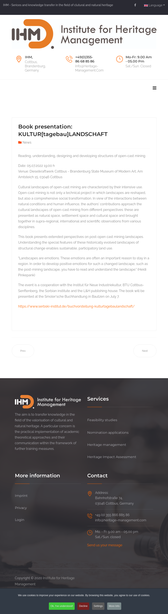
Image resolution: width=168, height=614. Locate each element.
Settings (98, 606)
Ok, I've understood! (62, 606)
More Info (114, 606)
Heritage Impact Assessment (111, 457)
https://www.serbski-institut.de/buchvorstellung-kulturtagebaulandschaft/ (76, 306)
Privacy (21, 508)
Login (19, 520)
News (27, 142)
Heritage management (106, 445)
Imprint (21, 496)
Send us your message (104, 545)
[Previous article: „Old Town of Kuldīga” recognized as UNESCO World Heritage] (23, 350)
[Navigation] (154, 88)
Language (153, 5)
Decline (83, 606)
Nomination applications (108, 433)
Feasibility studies (102, 420)
